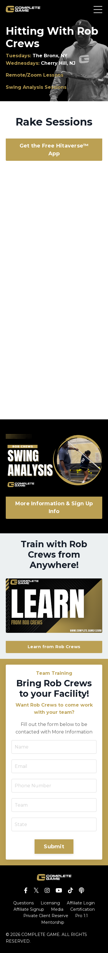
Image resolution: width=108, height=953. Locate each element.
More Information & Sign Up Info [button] (54, 507)
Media (57, 909)
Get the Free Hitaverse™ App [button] (54, 150)
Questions (23, 903)
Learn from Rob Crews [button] (54, 646)
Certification (82, 909)
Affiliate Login (81, 903)
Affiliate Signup (29, 909)
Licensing (50, 903)
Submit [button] (54, 846)
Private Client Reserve (45, 915)
